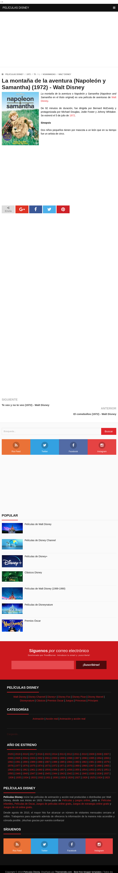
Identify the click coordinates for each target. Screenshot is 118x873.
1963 (17, 760)
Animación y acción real (72, 709)
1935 (18, 768)
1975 (32, 756)
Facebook (73, 438)
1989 (32, 752)
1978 (10, 756)
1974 (40, 756)
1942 (69, 764)
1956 (69, 760)
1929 (62, 768)
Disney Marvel (95, 687)
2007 (106, 745)
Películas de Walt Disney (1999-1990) (45, 579)
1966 (99, 756)
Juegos (69, 691)
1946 (40, 764)
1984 (69, 752)
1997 (76, 749)
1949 (17, 764)
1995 (91, 749)
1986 (54, 752)
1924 (99, 768)
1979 (106, 752)
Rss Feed (16, 438)
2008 (99, 745)
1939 (91, 764)
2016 (40, 745)
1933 (33, 768)
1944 (54, 764)
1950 (10, 764)
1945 (47, 764)
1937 (106, 764)
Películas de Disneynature (39, 595)
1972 (29, 74)
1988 (40, 752)
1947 (32, 764)
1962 (25, 760)
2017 (32, 745)
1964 (10, 760)
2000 (54, 749)
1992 (10, 752)
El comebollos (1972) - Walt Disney (94, 405)
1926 (84, 768)
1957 (62, 760)
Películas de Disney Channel (40, 531)
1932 (40, 768)
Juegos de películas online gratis (53, 794)
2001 (47, 749)
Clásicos (40, 691)
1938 (99, 764)
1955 (76, 760)
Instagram (102, 438)
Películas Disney (16, 7)
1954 (84, 760)
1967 (91, 756)
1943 (62, 764)
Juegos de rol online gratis (17, 798)
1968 (84, 756)
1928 (70, 768)
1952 (99, 760)
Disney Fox (64, 687)
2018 (25, 745)
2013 (62, 745)
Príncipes (93, 691)
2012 (69, 745)
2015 (47, 745)
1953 (91, 760)
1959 (47, 760)
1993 (106, 749)
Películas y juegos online (76, 791)
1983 (76, 752)
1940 (84, 764)
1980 (99, 752)
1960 (40, 760)
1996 (84, 749)
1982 (84, 752)
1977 (17, 756)
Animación (38, 709)
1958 (54, 760)
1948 (25, 764)
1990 (25, 752)
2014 (54, 745)
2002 (40, 749)
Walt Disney (64, 74)
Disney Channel (36, 687)
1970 (69, 756)
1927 (77, 768)
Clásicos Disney (33, 563)
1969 (76, 756)
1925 (92, 768)
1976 (25, 756)
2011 (76, 745)
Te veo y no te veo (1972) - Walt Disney (25, 405)
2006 (10, 749)
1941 (76, 764)
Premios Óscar (33, 611)
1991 (17, 752)
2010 (84, 745)
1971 (62, 756)
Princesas (80, 691)
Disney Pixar (79, 687)
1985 (62, 752)
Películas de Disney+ (36, 547)
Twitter (44, 438)
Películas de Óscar (24, 794)
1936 (11, 768)
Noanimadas (49, 74)
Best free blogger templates (88, 863)
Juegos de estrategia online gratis (91, 794)
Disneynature (27, 691)
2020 (10, 745)
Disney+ (51, 687)
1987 (47, 752)
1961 (32, 760)
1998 (69, 749)
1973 (47, 756)
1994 (99, 749)
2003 (32, 749)
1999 (62, 749)
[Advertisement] (59, 40)
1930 (55, 768)
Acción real (52, 709)
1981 (91, 752)
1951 (106, 760)
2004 (25, 749)
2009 (91, 745)
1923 (107, 768)
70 (35, 74)
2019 (17, 745)
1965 (106, 756)
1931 (48, 768)
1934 (25, 768)
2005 (17, 749)
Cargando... (13, 725)
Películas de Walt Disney (38, 515)
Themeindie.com (63, 863)
